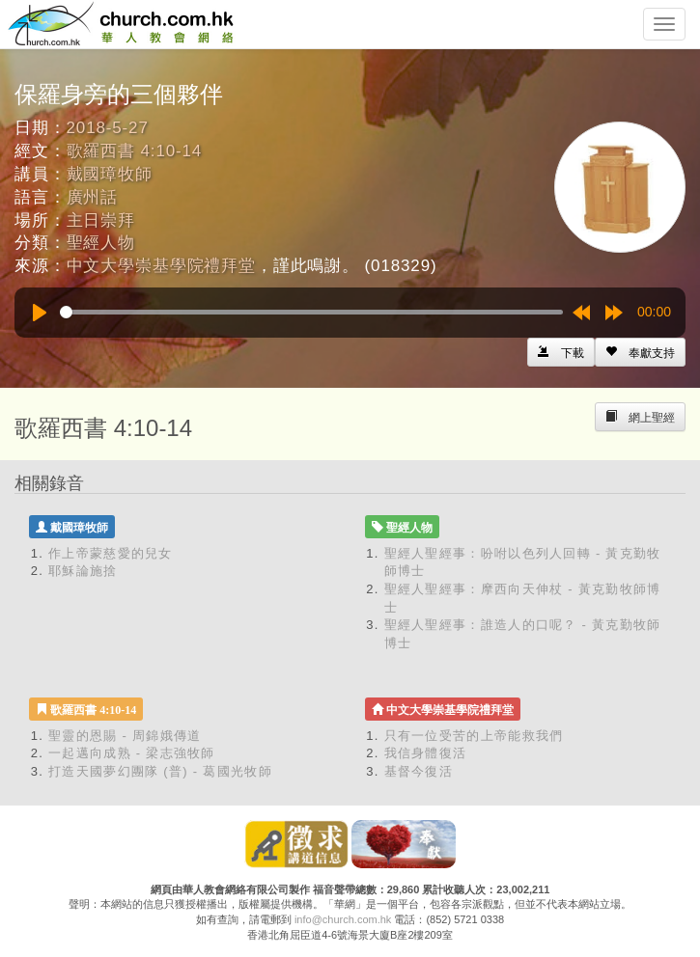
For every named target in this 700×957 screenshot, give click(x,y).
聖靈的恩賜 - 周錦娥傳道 (124, 735)
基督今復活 (419, 771)
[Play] (39, 312)
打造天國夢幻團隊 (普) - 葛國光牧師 (160, 771)
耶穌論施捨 (83, 570)
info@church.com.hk (342, 919)
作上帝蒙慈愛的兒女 (110, 553)
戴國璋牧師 (110, 174)
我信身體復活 (425, 753)
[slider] (311, 312)
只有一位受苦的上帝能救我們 (474, 735)
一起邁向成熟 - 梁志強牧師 (131, 753)
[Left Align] (640, 352)
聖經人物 (101, 242)
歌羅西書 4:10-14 (135, 151)
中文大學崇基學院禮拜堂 (161, 266)
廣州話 (93, 197)
